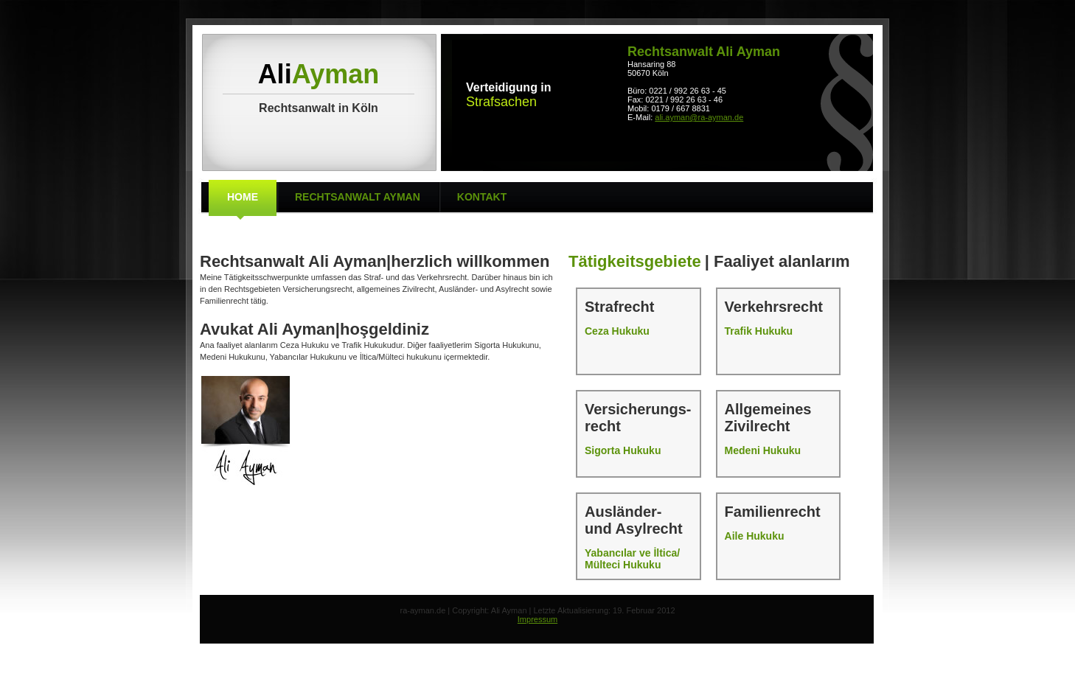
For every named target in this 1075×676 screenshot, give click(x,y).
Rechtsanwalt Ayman (357, 197)
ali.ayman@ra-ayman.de (699, 117)
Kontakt (482, 197)
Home (242, 197)
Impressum (537, 619)
